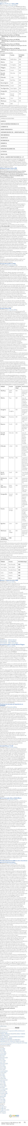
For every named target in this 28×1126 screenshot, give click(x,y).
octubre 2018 (3, 1095)
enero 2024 (2, 1062)
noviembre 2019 (3, 1089)
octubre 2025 (3, 1053)
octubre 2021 (3, 1078)
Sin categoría (3, 1113)
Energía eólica (3, 1107)
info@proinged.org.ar (10, 1124)
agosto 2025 (3, 1054)
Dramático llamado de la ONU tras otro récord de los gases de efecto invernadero (13, 861)
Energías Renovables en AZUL (8, 263)
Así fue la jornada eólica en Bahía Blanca (11, 798)
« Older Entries (3, 1026)
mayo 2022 (2, 1077)
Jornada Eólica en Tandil (6, 746)
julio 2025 (2, 1056)
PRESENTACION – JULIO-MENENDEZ (8, 641)
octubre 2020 (3, 1086)
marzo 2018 (2, 1101)
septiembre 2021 (4, 1080)
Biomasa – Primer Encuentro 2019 (9, 580)
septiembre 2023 (4, 1063)
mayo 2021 (2, 1081)
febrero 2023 (3, 1068)
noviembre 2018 (3, 1093)
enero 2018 (2, 1102)
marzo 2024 (3, 1060)
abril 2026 (2, 1050)
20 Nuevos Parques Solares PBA (8, 168)
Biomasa (2, 1105)
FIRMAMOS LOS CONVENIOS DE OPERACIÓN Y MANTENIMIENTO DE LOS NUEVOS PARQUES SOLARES (12, 1040)
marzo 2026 (3, 1051)
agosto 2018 (3, 1096)
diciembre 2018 (3, 1092)
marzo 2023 (3, 1066)
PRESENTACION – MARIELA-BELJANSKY (9, 643)
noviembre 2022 (4, 1071)
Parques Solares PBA (5, 308)
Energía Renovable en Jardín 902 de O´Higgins (12, 644)
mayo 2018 (2, 1099)
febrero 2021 (3, 1084)
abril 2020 (2, 1087)
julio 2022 (2, 1074)
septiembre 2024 (4, 1057)
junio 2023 (2, 1065)
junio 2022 (2, 1075)
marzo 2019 (2, 1090)
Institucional (3, 1111)
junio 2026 (2, 1048)
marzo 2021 (2, 1083)
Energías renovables (4, 1110)
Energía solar (3, 1108)
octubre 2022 (3, 1072)
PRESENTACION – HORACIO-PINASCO (8, 640)
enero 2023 (2, 1069)
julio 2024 (2, 1059)
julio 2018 (2, 1098)
